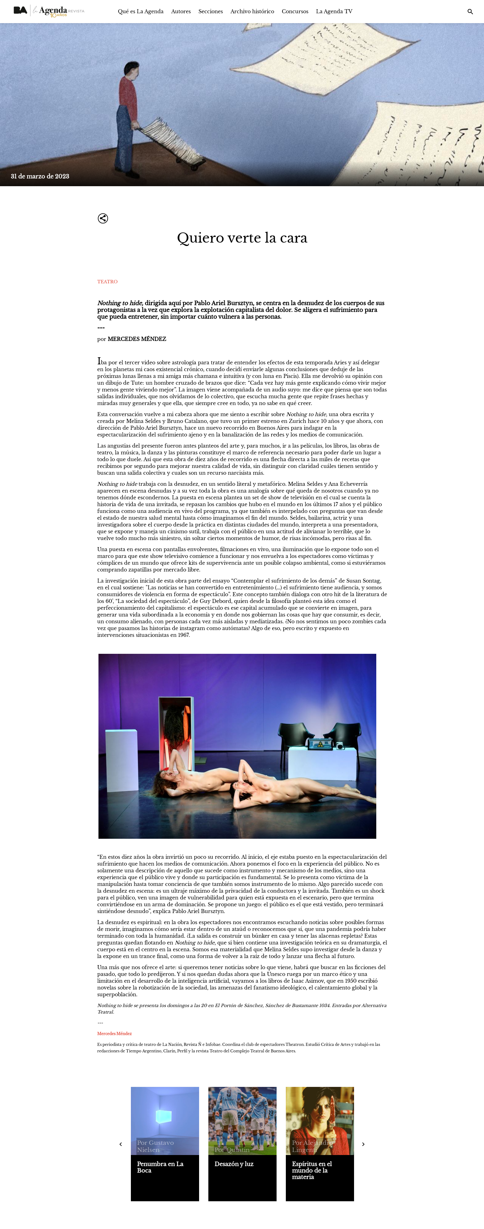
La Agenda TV (334, 11)
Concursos (295, 11)
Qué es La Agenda (141, 11)
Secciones (210, 11)
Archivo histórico (252, 11)
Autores (181, 11)
